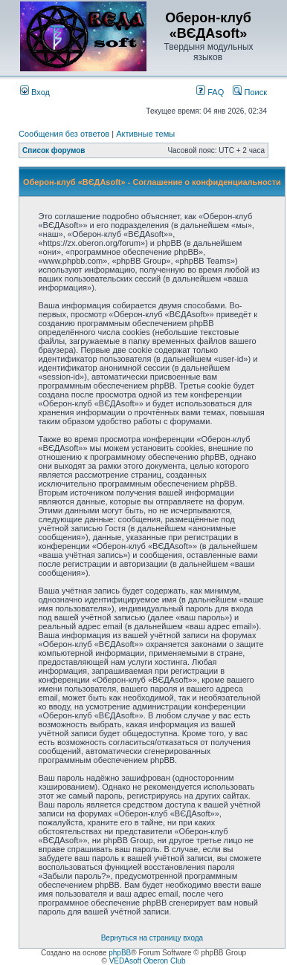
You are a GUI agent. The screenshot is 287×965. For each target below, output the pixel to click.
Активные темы (145, 133)
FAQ (210, 92)
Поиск (250, 92)
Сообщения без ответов (64, 133)
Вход (35, 92)
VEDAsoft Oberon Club (147, 961)
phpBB (120, 953)
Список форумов (54, 150)
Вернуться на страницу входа (152, 938)
